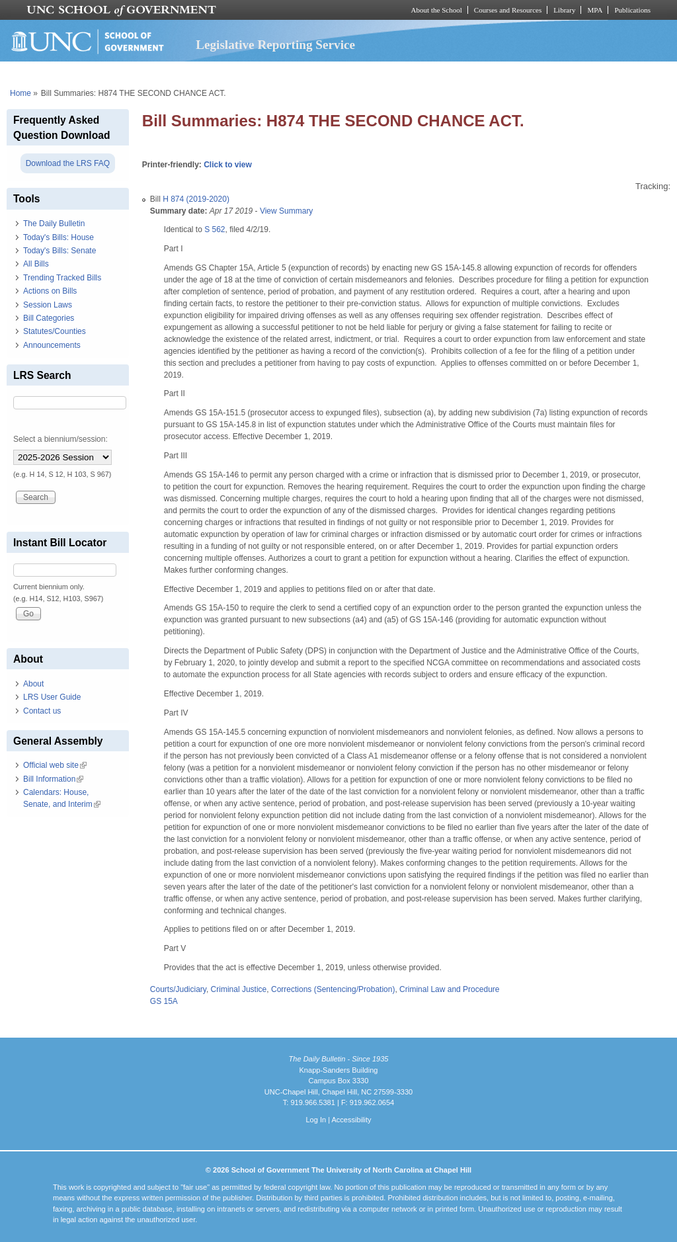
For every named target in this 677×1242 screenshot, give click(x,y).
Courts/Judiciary (178, 989)
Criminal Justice (239, 989)
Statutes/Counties (54, 331)
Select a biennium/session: (60, 439)
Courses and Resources (507, 10)
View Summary (286, 211)
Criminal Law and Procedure (449, 989)
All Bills (36, 264)
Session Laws (47, 305)
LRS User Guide (52, 697)
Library (564, 10)
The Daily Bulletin (54, 223)
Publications (632, 10)
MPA (594, 10)
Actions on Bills (50, 291)
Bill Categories (48, 318)
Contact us (42, 711)
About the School (436, 10)
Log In (315, 1120)
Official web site (55, 765)
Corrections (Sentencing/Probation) (333, 989)
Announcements (52, 345)
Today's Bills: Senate (59, 250)
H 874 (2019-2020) (196, 199)
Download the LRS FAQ (68, 163)
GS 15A (164, 1001)
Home (20, 93)
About (33, 683)
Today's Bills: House (58, 237)
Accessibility (351, 1120)
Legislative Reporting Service (275, 45)
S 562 (214, 229)
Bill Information (53, 779)
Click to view (228, 164)
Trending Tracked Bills (62, 277)
